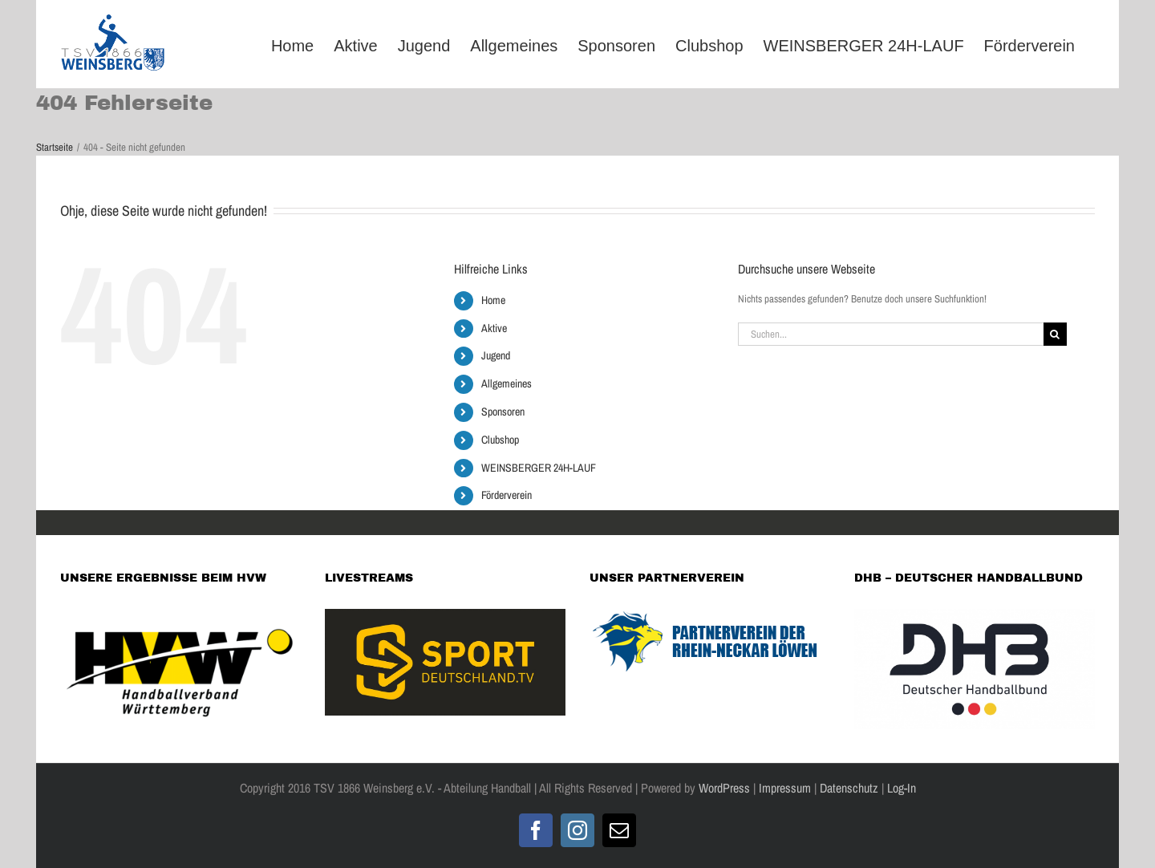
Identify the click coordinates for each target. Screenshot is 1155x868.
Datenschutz (849, 788)
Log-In (900, 788)
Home (493, 300)
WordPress (724, 788)
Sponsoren (503, 411)
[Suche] (1055, 334)
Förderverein (506, 495)
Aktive (494, 328)
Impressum (785, 788)
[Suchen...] (891, 334)
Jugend (495, 355)
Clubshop (500, 439)
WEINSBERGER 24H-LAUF (538, 467)
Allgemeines (506, 383)
